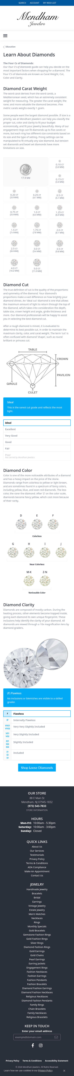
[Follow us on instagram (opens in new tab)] (40, 1045)
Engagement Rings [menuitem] (37, 967)
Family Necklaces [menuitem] (37, 1013)
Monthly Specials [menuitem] (37, 926)
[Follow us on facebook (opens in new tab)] (33, 1045)
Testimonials (37, 854)
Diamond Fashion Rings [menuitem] (37, 947)
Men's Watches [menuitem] (37, 914)
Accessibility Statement (56, 1060)
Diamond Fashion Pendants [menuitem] (37, 1000)
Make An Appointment (37, 871)
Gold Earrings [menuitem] (37, 951)
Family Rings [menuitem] (37, 1004)
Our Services (37, 850)
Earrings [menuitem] (37, 901)
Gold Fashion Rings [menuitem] (37, 938)
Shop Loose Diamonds (37, 767)
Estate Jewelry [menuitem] (37, 909)
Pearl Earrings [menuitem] (37, 959)
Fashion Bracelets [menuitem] (37, 984)
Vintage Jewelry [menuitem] (36, 905)
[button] (22, 3)
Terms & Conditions (37, 863)
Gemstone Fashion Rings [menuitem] (37, 934)
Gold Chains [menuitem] (37, 955)
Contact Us (37, 875)
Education (11, 46)
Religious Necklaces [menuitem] (37, 996)
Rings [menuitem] (37, 922)
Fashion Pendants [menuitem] (37, 980)
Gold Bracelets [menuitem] (37, 930)
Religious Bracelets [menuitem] (36, 1017)
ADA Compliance (37, 867)
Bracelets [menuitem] (37, 893)
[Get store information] (37, 810)
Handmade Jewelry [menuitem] (37, 889)
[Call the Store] (37, 806)
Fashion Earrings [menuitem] (37, 975)
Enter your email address (37, 1031)
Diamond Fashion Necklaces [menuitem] (37, 992)
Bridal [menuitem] (37, 897)
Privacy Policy (37, 859)
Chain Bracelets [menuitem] (37, 1008)
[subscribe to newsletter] (56, 1037)
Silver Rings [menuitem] (37, 942)
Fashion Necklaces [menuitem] (37, 971)
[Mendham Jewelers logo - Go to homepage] (37, 18)
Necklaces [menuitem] (36, 918)
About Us (37, 846)
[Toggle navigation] (5, 35)
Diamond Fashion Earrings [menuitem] (37, 988)
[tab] (37, 422)
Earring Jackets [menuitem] (37, 963)
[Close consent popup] (64, 1071)
